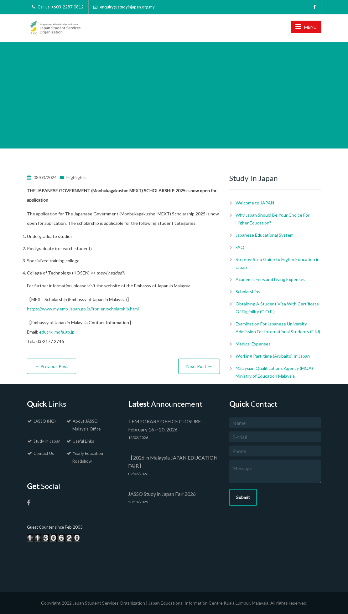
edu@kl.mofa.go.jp (57, 332)
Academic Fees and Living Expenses (270, 279)
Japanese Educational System (264, 235)
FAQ (240, 247)
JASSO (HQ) (45, 421)
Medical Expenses (253, 343)
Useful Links (83, 441)
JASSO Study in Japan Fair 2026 (162, 494)
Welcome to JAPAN (255, 202)
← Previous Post (51, 366)
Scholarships (248, 291)
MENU (306, 26)
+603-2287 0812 (67, 6)
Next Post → (199, 366)
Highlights (76, 177)
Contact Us (44, 453)
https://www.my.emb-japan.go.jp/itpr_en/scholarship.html (83, 308)
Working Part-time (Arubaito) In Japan (273, 356)
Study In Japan (47, 441)
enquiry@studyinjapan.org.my (127, 6)
